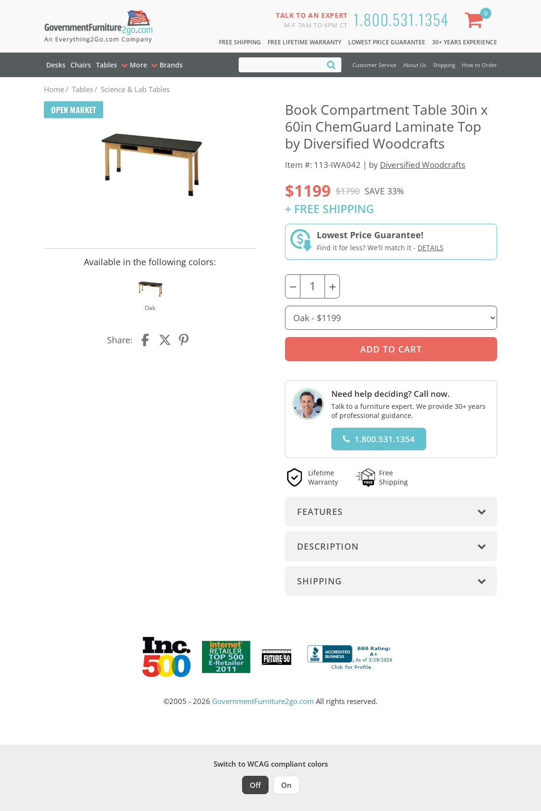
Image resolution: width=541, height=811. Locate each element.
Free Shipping (240, 42)
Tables (106, 64)
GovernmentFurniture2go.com (263, 701)
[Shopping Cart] (476, 22)
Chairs (80, 64)
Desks (56, 64)
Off (255, 785)
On (286, 785)
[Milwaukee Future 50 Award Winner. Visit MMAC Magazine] (276, 657)
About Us (414, 64)
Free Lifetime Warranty (304, 42)
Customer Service (374, 64)
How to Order (479, 64)
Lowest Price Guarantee (386, 42)
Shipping (444, 64)
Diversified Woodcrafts (422, 164)
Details (431, 247)
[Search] (331, 64)
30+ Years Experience (464, 42)
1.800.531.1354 (401, 19)
